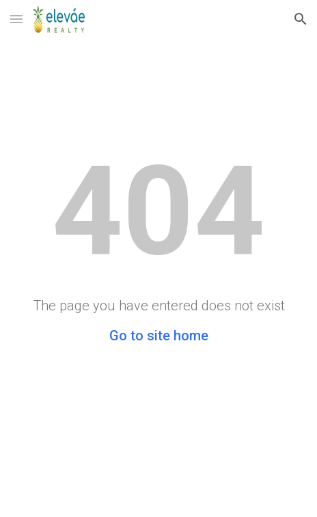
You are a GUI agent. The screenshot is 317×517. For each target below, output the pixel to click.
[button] (16, 19)
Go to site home (158, 335)
